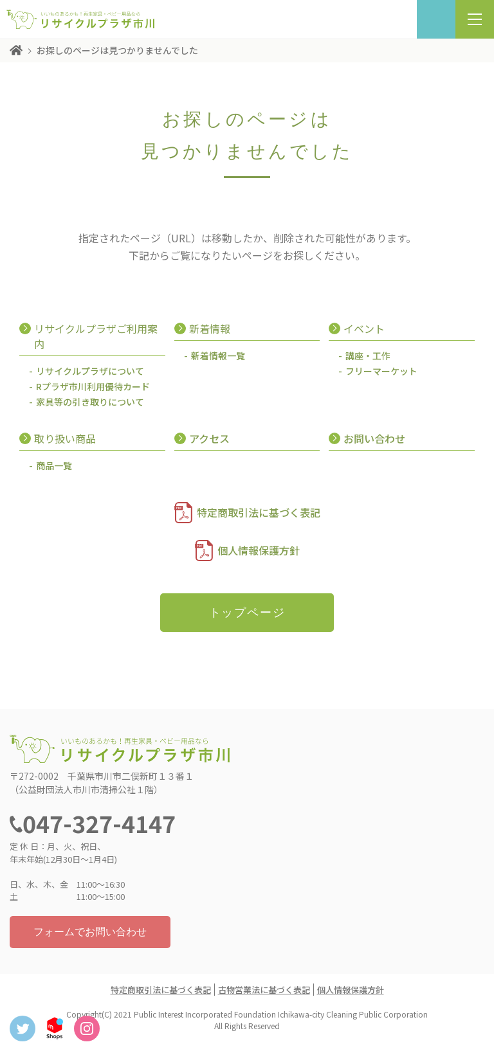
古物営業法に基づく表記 (264, 990)
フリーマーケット (381, 370)
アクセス (209, 438)
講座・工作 (367, 355)
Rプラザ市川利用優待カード (93, 386)
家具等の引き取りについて (90, 401)
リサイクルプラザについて (90, 370)
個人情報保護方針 (258, 550)
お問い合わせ (374, 438)
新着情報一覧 (218, 355)
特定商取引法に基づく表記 (258, 512)
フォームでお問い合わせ (90, 931)
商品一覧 (54, 465)
